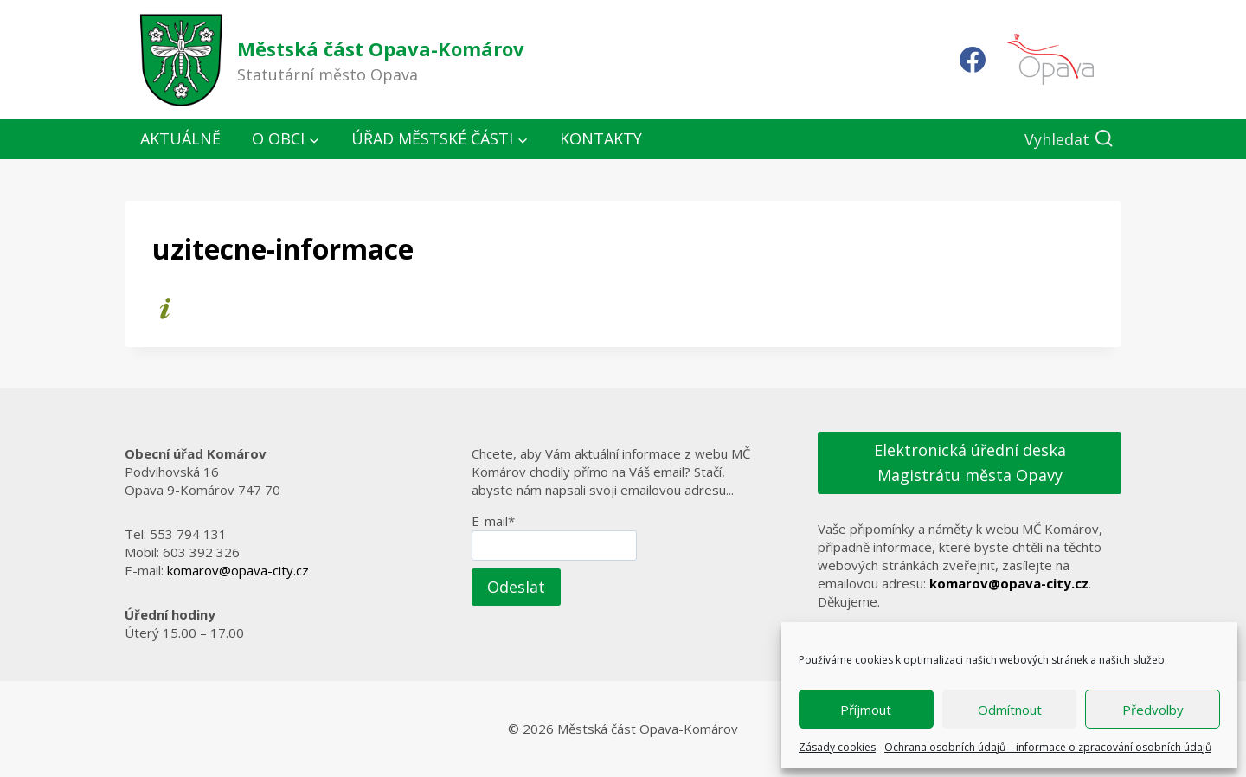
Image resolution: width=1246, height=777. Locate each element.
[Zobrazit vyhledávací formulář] (1069, 139)
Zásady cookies (837, 747)
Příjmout (865, 709)
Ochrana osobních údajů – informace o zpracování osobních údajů (1047, 747)
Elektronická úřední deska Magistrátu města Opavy (970, 462)
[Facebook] (973, 60)
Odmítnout (1010, 709)
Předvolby (1153, 709)
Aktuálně (180, 138)
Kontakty (601, 138)
